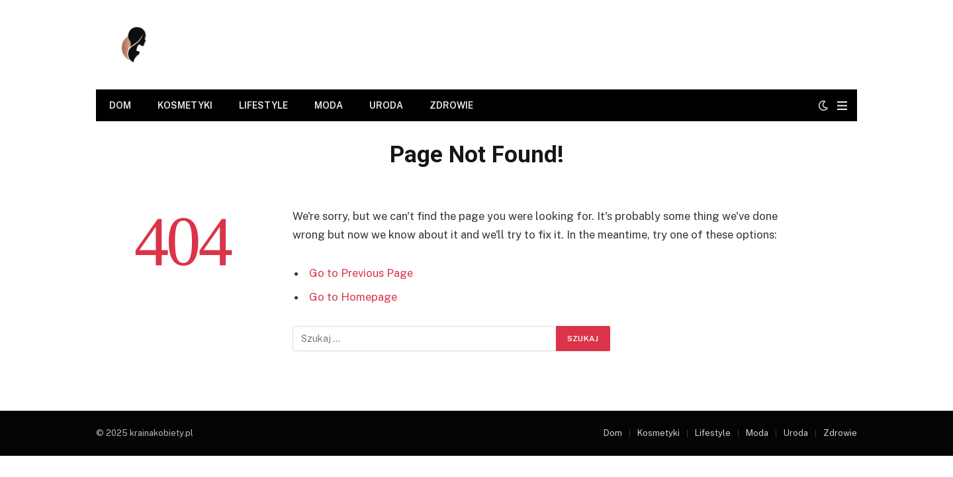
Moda (328, 105)
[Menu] (842, 106)
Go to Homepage (353, 296)
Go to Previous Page (361, 273)
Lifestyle (263, 105)
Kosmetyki (185, 105)
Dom (120, 105)
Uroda (386, 105)
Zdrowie (451, 105)
